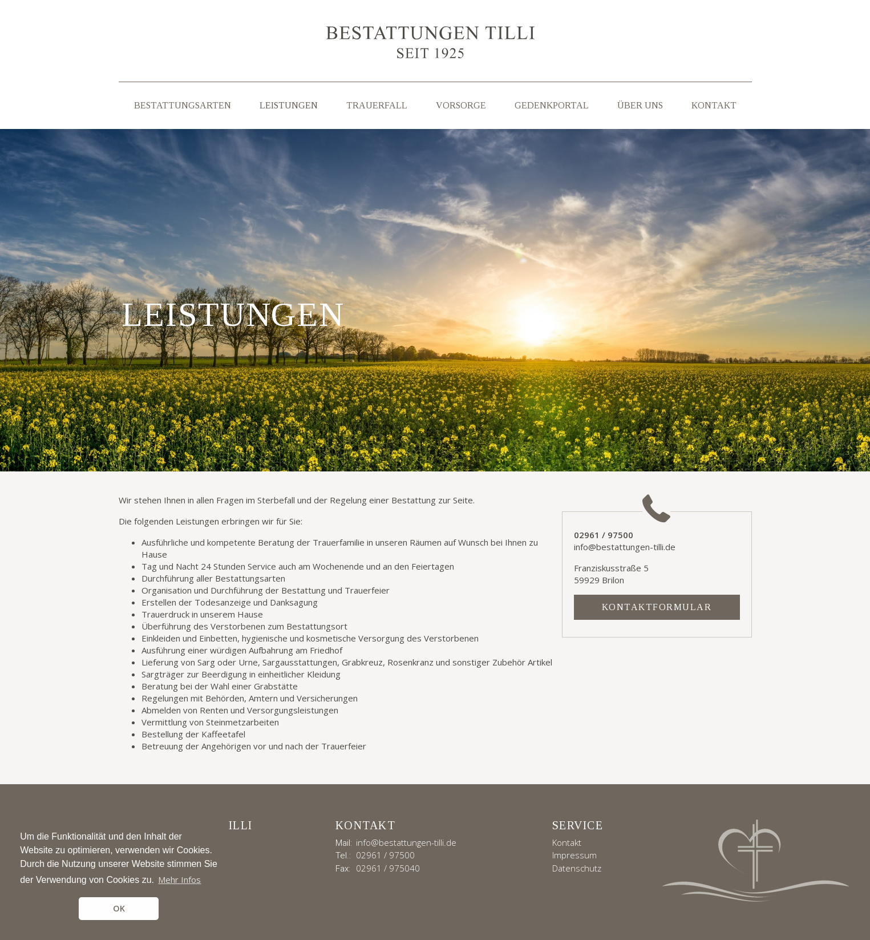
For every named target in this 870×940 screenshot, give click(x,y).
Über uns (640, 105)
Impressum (574, 855)
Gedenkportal (552, 105)
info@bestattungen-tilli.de (406, 842)
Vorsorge (461, 105)
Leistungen (289, 105)
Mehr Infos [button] (179, 879)
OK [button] (119, 908)
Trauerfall (376, 105)
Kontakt (714, 105)
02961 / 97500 (385, 855)
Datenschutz (576, 868)
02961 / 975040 (388, 868)
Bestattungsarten (182, 105)
